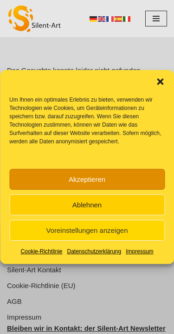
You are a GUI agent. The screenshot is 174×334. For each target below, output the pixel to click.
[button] (160, 81)
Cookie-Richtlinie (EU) (41, 285)
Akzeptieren (87, 179)
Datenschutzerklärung (94, 251)
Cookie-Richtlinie (41, 251)
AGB (14, 301)
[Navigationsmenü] (156, 18)
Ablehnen (87, 205)
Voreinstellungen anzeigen (87, 230)
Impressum (139, 251)
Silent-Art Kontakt (34, 270)
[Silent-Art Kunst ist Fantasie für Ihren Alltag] (35, 18)
